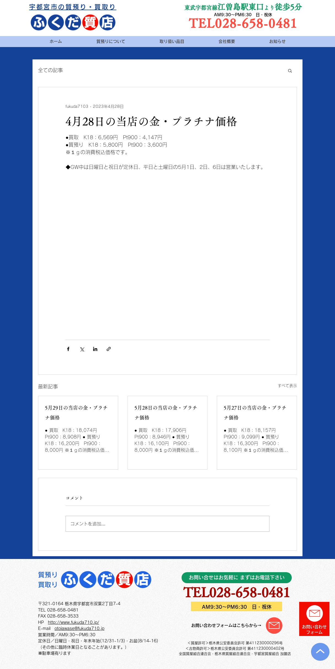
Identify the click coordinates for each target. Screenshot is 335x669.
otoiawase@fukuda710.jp (79, 628)
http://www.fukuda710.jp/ (73, 622)
